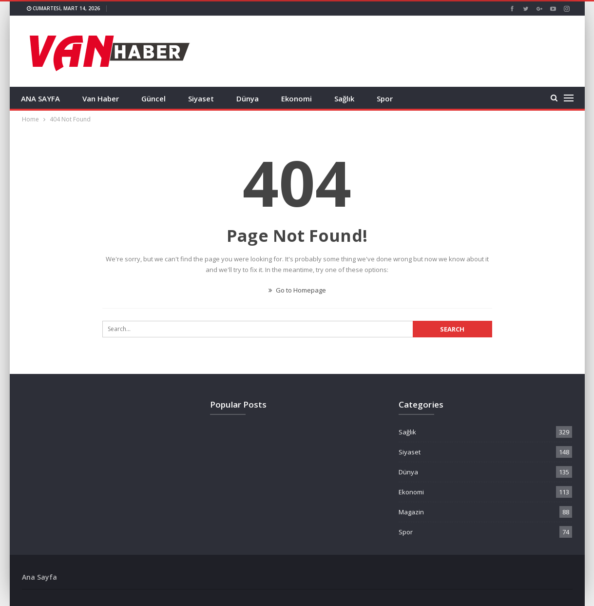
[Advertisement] (395, 50)
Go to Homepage (297, 290)
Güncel (153, 98)
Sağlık (344, 98)
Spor (385, 98)
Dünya (247, 98)
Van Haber (100, 98)
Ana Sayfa (39, 577)
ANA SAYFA (40, 98)
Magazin (411, 512)
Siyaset (201, 98)
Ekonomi (296, 98)
